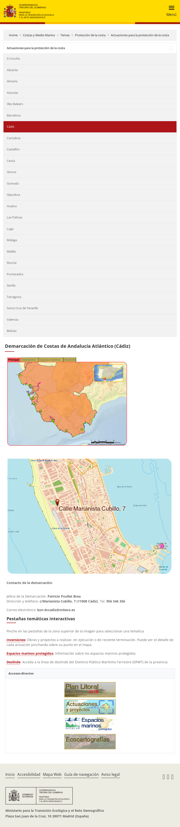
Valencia (12, 319)
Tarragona (14, 297)
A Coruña (13, 58)
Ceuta (11, 161)
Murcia (11, 263)
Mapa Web (52, 774)
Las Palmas (14, 217)
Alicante (12, 70)
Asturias (12, 93)
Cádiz (10, 126)
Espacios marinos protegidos (30, 653)
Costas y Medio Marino (39, 35)
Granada (13, 183)
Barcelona (14, 115)
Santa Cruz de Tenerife (22, 308)
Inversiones (16, 640)
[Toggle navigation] (170, 11)
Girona (11, 172)
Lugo (10, 229)
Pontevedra (15, 274)
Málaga (12, 240)
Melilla (11, 251)
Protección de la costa (90, 35)
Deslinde (13, 662)
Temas (65, 35)
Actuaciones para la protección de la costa (140, 35)
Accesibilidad (28, 774)
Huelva (12, 206)
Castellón (13, 149)
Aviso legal (110, 774)
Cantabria (13, 138)
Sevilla (11, 285)
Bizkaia (11, 331)
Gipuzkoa (13, 194)
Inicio (10, 774)
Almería (12, 81)
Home (13, 35)
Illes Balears (15, 104)
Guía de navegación (81, 774)
